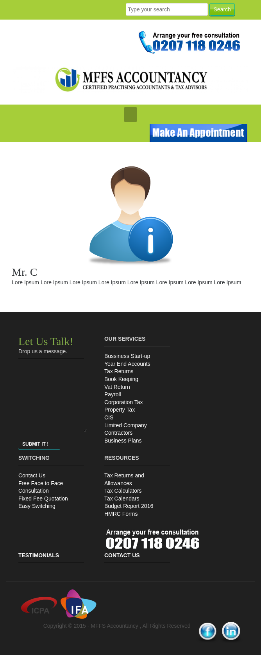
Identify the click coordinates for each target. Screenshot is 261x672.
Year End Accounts (127, 364)
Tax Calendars (121, 498)
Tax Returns (119, 371)
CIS (108, 417)
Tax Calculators (123, 491)
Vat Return (117, 387)
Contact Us (31, 475)
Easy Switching (36, 506)
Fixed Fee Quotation (43, 498)
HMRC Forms (121, 514)
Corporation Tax (123, 402)
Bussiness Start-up (127, 356)
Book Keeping (121, 379)
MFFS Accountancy (115, 626)
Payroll (112, 394)
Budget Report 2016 (128, 506)
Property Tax (119, 409)
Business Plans (123, 440)
